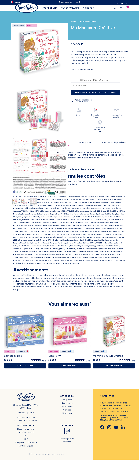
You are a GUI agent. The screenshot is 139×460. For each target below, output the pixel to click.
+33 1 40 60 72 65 (27, 418)
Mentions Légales (25, 446)
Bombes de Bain (13, 356)
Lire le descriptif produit (83, 69)
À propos (67, 410)
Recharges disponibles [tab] (114, 143)
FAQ (26, 436)
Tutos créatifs (67, 407)
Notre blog (67, 414)
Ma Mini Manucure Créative (108, 356)
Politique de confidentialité (26, 443)
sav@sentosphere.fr (26, 413)
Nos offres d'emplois (25, 433)
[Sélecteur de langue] (16, 2)
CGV (26, 439)
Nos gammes (67, 400)
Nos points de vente (25, 429)
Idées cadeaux (67, 403)
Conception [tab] (84, 143)
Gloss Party (54, 356)
